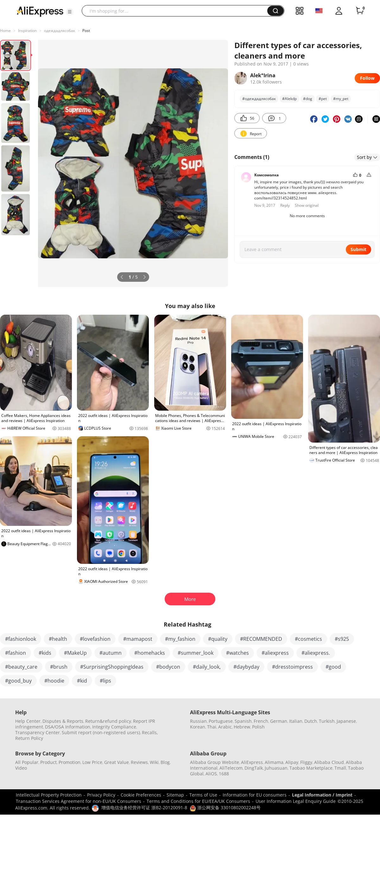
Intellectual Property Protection (49, 795)
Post (86, 30)
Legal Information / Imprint (322, 795)
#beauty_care (21, 666)
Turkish (327, 721)
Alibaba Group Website (214, 762)
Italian (295, 721)
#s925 (342, 638)
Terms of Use (203, 795)
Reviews (139, 762)
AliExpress (252, 762)
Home (5, 30)
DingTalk (253, 768)
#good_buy (18, 680)
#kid (82, 680)
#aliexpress (275, 652)
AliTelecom (231, 768)
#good (333, 666)
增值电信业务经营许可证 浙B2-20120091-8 (144, 807)
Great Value (116, 762)
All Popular (26, 762)
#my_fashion (180, 638)
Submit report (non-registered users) (101, 732)
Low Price (92, 762)
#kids (45, 652)
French (261, 721)
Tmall (340, 768)
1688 (224, 774)
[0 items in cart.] (360, 11)
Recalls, (150, 732)
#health (58, 638)
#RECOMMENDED (261, 638)
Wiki (154, 762)
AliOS (211, 774)
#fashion (15, 652)
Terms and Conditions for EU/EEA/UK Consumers (198, 801)
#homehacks (149, 652)
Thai (211, 727)
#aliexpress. (315, 652)
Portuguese (221, 721)
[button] (69, 12)
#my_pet (340, 98)
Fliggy (306, 762)
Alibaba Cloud (329, 762)
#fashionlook (20, 638)
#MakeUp (75, 652)
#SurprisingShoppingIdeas (111, 666)
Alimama (274, 762)
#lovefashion (95, 638)
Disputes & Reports (62, 721)
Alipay (291, 762)
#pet (323, 98)
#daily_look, (207, 666)
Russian (198, 721)
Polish (258, 727)
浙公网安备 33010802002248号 (225, 807)
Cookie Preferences (141, 795)
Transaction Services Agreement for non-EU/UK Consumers (78, 801)
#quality (217, 638)
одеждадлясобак (59, 30)
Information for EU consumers (255, 795)
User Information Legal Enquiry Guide (296, 801)
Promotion (69, 762)
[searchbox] (176, 10)
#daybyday (246, 666)
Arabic (225, 727)
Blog (165, 762)
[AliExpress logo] (40, 11)
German (278, 721)
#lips (105, 680)
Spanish (243, 721)
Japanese (346, 721)
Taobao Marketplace (310, 768)
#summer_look (195, 652)
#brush (58, 666)
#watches (237, 652)
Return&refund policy (108, 721)
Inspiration (27, 30)
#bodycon (168, 666)
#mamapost (137, 638)
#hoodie (54, 680)
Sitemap (175, 795)
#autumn (110, 652)
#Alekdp (289, 98)
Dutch (310, 721)
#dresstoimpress (292, 666)
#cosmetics (308, 638)
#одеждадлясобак (259, 98)
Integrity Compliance (114, 727)
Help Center (28, 721)
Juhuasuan (276, 768)
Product (48, 762)
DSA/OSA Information (67, 727)
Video (21, 768)
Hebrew (242, 727)
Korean (197, 727)
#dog (307, 98)
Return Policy (29, 738)
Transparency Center (37, 732)
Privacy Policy (101, 795)
